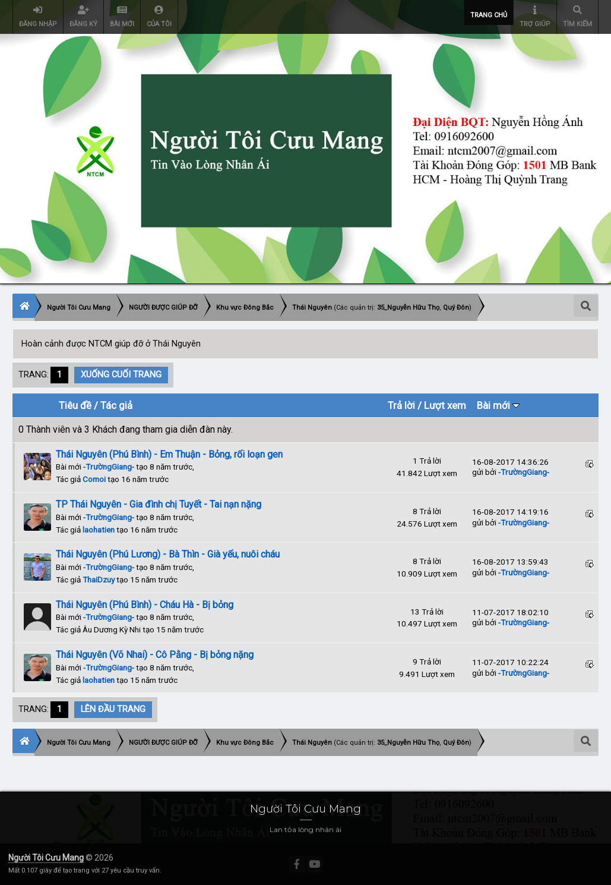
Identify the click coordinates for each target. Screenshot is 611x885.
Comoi (94, 479)
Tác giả (116, 405)
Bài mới (498, 405)
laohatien (99, 529)
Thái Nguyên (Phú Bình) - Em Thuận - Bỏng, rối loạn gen (169, 454)
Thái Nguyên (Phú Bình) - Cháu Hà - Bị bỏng (144, 604)
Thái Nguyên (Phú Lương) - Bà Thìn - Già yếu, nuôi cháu (168, 554)
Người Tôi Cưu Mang (46, 857)
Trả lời (401, 405)
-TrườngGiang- (108, 466)
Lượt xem (445, 405)
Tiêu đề (75, 405)
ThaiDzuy (99, 579)
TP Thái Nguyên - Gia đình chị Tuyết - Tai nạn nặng (158, 504)
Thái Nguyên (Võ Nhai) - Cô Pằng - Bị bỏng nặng (155, 654)
